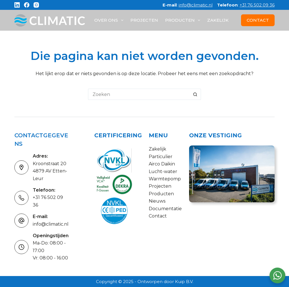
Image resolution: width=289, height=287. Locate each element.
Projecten (144, 20)
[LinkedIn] (17, 5)
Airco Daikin (162, 164)
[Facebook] (26, 5)
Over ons (110, 20)
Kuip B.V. (184, 281)
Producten (183, 20)
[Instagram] (36, 5)
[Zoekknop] (195, 94)
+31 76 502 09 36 (257, 5)
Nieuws (157, 201)
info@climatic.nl (196, 5)
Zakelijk (218, 20)
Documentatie (165, 208)
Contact (158, 216)
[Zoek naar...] (139, 94)
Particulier (160, 156)
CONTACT (258, 20)
